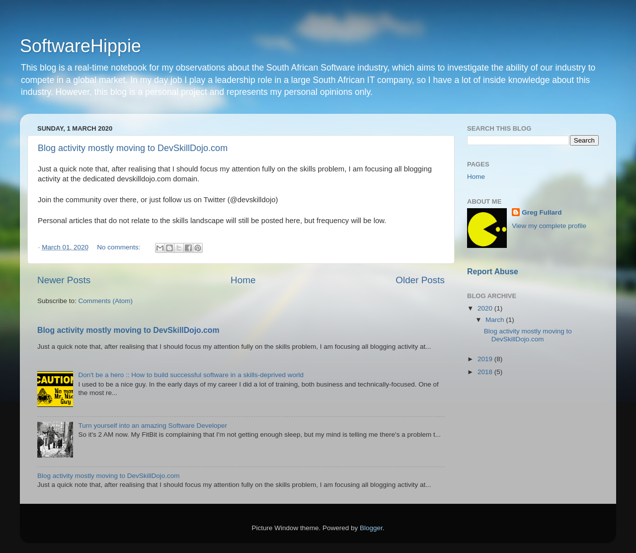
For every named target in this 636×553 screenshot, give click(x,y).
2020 (485, 308)
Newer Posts (63, 280)
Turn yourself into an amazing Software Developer (152, 425)
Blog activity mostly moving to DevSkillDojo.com (133, 148)
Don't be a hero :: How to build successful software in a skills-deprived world (191, 375)
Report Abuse (492, 271)
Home (243, 280)
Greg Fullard (541, 212)
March (495, 319)
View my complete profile (549, 226)
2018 (485, 372)
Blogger (371, 528)
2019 (485, 359)
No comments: (119, 247)
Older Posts (420, 280)
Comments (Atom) (106, 301)
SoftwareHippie (80, 46)
